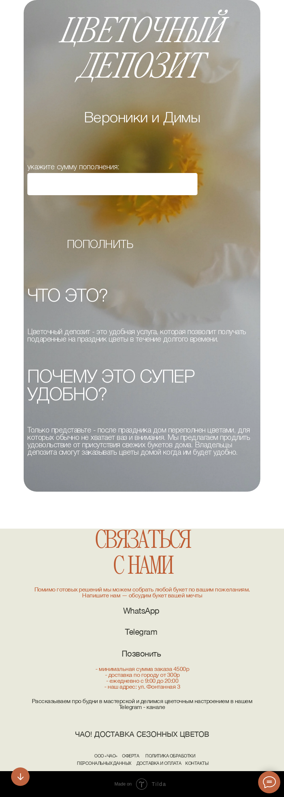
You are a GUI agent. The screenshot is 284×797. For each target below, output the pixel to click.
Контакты (196, 763)
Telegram (141, 632)
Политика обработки (170, 756)
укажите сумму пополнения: (73, 167)
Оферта (130, 756)
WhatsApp (141, 610)
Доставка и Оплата (159, 763)
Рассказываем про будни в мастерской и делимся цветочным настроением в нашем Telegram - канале (142, 704)
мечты (194, 595)
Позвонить (141, 653)
